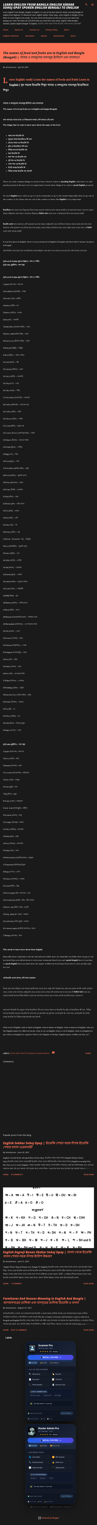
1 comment (16, 1283)
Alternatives (58, 36)
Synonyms (29, 36)
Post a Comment (19, 1330)
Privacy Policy (52, 30)
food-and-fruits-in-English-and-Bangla (30, 1053)
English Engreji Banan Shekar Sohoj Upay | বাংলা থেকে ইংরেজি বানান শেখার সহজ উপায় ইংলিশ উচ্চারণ (47, 1254)
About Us (19, 30)
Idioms (44, 36)
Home (5, 30)
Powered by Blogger (48, 1518)
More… (67, 30)
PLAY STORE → (67, 1413)
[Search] (86, 4)
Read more (89, 1174)
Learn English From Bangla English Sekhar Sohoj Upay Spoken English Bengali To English (41, 6)
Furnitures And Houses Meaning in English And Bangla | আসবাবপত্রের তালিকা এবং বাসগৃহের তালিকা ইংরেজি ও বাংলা (44, 1300)
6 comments (17, 1174)
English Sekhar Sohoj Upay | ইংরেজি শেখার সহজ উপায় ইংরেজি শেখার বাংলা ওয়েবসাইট (45, 1145)
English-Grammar (11, 36)
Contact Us (34, 30)
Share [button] (88, 1053)
